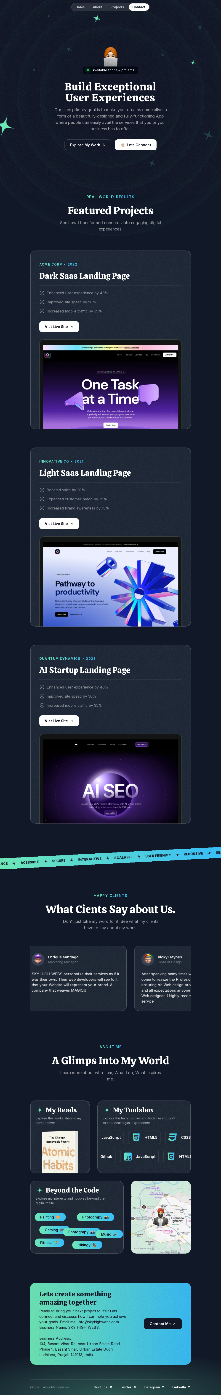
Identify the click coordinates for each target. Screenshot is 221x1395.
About (97, 7)
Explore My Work (85, 145)
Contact (138, 7)
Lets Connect (139, 145)
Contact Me (160, 1323)
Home (80, 7)
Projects (117, 7)
